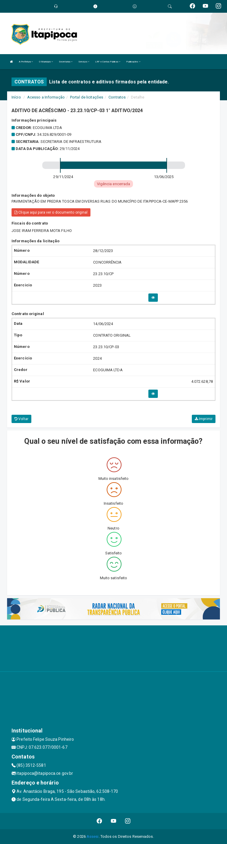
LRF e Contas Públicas (107, 61)
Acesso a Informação (46, 97)
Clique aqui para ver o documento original (50, 212)
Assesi (93, 836)
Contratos (117, 97)
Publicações (133, 61)
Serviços (83, 61)
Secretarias (65, 61)
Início (16, 97)
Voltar (21, 419)
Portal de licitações (86, 97)
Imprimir (204, 419)
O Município (46, 61)
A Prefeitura (26, 61)
